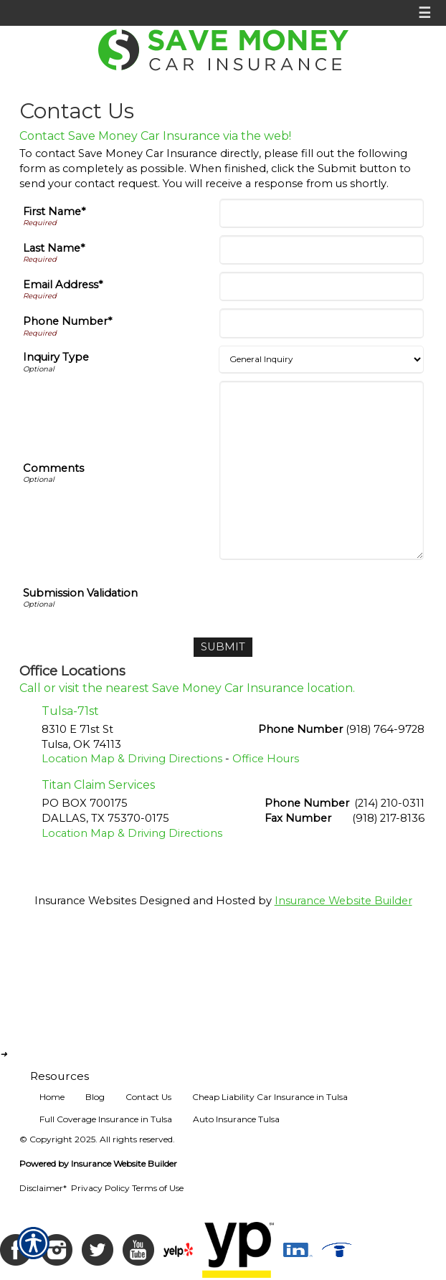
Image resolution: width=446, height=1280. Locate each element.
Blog (95, 1096)
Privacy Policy (100, 1187)
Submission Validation (80, 593)
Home (52, 1096)
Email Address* (63, 284)
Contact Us (148, 1096)
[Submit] (223, 647)
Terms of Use (158, 1187)
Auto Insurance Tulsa (236, 1119)
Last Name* (54, 248)
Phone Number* (67, 321)
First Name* (54, 211)
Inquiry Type (56, 357)
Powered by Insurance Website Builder (98, 1163)
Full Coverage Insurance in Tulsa (105, 1119)
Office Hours (265, 758)
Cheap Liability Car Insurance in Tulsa (270, 1096)
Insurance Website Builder (343, 900)
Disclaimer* (43, 1187)
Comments (53, 468)
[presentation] (315, 595)
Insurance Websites (85, 900)
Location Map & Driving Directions (132, 758)
